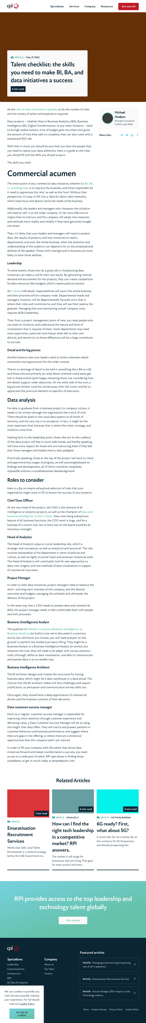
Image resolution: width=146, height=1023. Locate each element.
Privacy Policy (116, 1009)
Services (74, 6)
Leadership (12, 964)
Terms (86, 1009)
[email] (121, 135)
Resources (107, 6)
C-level (15, 291)
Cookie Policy (132, 1009)
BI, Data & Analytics (17, 982)
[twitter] (127, 135)
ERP (9, 978)
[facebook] (137, 135)
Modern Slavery (99, 1009)
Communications (15, 969)
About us (49, 964)
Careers (48, 973)
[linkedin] (132, 135)
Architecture (14, 973)
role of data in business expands (36, 109)
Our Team (49, 969)
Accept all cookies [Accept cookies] (22, 1014)
